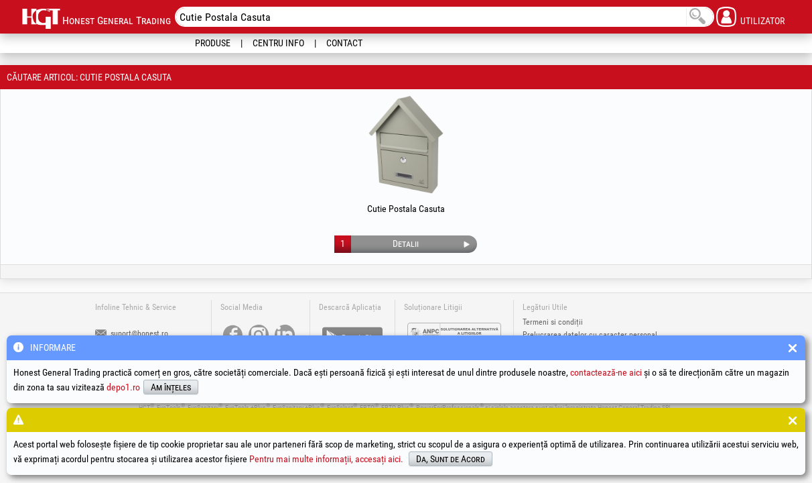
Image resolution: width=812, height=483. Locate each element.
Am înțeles (171, 387)
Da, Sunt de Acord (450, 458)
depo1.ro (123, 387)
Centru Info (278, 43)
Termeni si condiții (553, 322)
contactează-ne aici (606, 372)
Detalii (406, 243)
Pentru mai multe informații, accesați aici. (326, 458)
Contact (344, 43)
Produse (212, 43)
